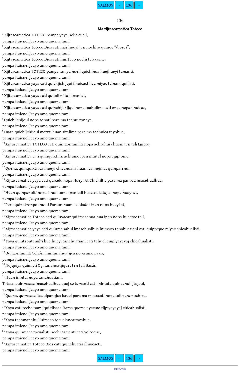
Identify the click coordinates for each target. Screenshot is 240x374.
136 (129, 5)
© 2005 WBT (120, 369)
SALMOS (105, 5)
